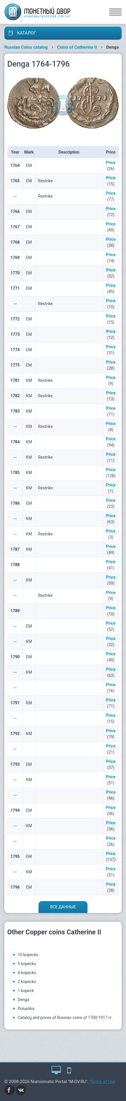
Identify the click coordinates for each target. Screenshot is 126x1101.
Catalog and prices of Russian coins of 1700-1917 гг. (65, 1017)
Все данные (63, 907)
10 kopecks (28, 954)
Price (111, 162)
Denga (23, 999)
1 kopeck (26, 990)
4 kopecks (27, 972)
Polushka (26, 1008)
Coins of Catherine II (77, 47)
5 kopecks (27, 963)
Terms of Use (102, 1081)
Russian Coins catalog (26, 47)
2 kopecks (27, 981)
